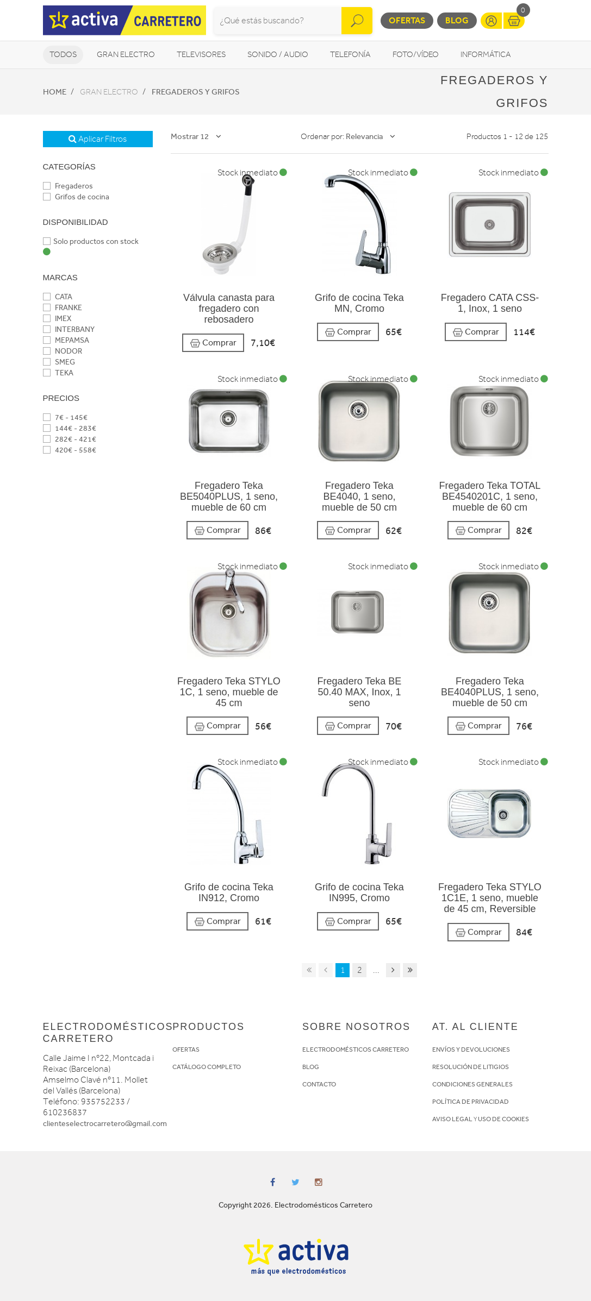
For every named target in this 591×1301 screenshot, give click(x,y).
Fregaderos (68, 186)
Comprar (213, 343)
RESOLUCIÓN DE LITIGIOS (470, 1067)
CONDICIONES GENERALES (472, 1084)
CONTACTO (319, 1084)
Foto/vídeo (416, 54)
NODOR (62, 351)
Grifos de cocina (76, 197)
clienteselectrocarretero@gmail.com (105, 1123)
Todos (63, 54)
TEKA (58, 373)
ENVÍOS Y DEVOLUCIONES (471, 1049)
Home (54, 92)
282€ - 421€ (69, 439)
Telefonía (350, 54)
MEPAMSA (66, 340)
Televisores (201, 54)
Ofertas (407, 20)
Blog (457, 20)
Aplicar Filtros (98, 139)
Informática (486, 54)
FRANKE (62, 307)
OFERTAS (186, 1049)
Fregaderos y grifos (196, 92)
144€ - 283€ (69, 428)
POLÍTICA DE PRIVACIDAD (470, 1101)
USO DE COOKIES (503, 1119)
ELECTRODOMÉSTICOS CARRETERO (355, 1049)
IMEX (57, 318)
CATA (57, 296)
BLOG (310, 1067)
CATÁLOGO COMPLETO (206, 1067)
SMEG (59, 362)
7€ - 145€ (65, 417)
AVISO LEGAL (452, 1119)
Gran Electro (126, 54)
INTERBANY (69, 329)
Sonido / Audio (277, 54)
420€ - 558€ (69, 450)
